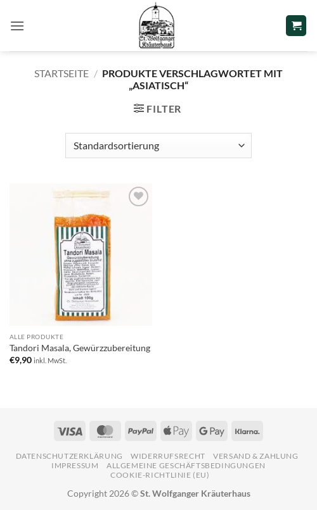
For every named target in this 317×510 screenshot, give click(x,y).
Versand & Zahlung (255, 456)
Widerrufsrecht (168, 456)
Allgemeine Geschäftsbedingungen (186, 465)
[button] (17, 25)
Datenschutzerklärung (69, 456)
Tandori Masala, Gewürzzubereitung (80, 348)
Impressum (75, 465)
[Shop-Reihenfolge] (158, 145)
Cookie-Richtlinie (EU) (159, 475)
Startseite (61, 73)
